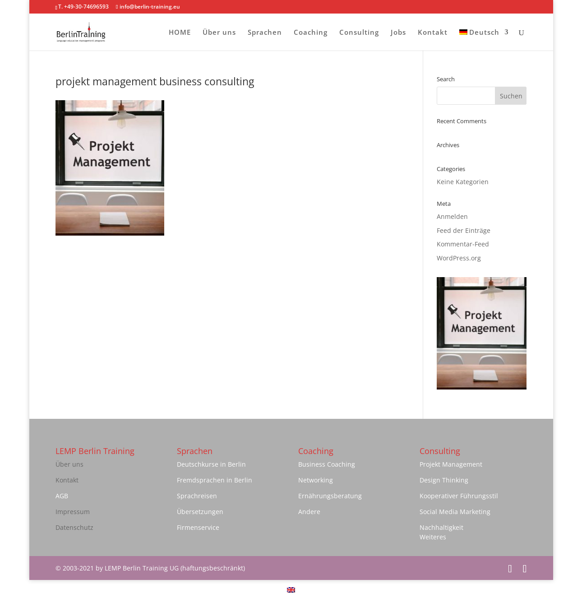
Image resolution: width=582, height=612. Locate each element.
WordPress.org (459, 258)
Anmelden (452, 216)
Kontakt (433, 33)
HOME (180, 33)
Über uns (219, 33)
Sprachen (265, 33)
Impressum (72, 511)
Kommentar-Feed (463, 244)
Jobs (398, 33)
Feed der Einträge (463, 230)
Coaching (311, 33)
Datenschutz (74, 527)
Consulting (359, 33)
